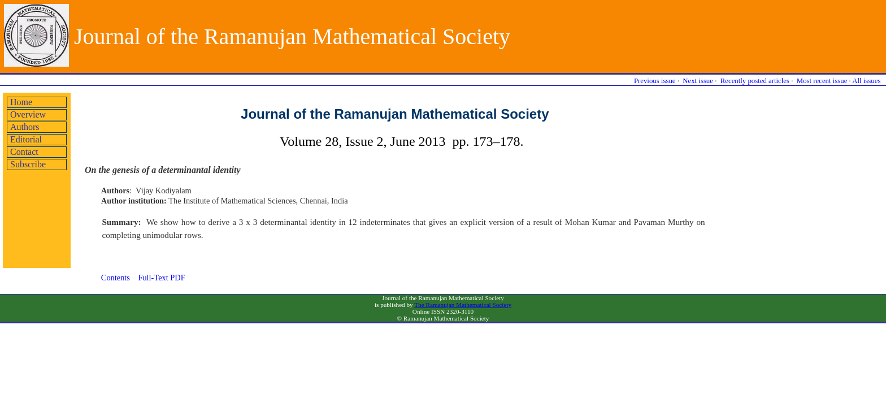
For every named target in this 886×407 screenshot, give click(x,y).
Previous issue (655, 81)
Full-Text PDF (161, 277)
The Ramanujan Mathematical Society (462, 304)
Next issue (698, 81)
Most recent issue (822, 81)
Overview (28, 114)
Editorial (26, 139)
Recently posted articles (754, 81)
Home (21, 102)
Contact (24, 152)
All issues (866, 81)
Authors (25, 127)
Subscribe (28, 164)
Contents (115, 277)
